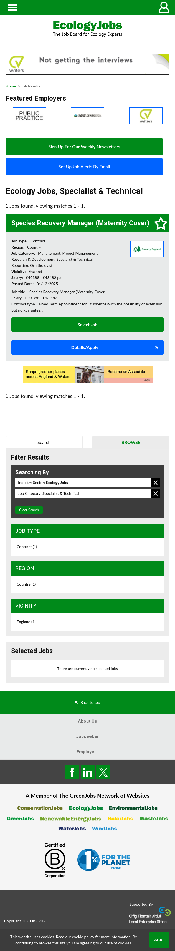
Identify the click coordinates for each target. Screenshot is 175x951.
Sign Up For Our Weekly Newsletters (84, 146)
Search (43, 442)
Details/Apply (84, 347)
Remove (155, 482)
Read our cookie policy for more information (93, 936)
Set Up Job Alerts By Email (84, 166)
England (26, 621)
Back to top (90, 702)
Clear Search (29, 510)
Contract (27, 546)
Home (11, 86)
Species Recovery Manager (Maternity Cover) (80, 223)
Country (26, 584)
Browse (130, 442)
